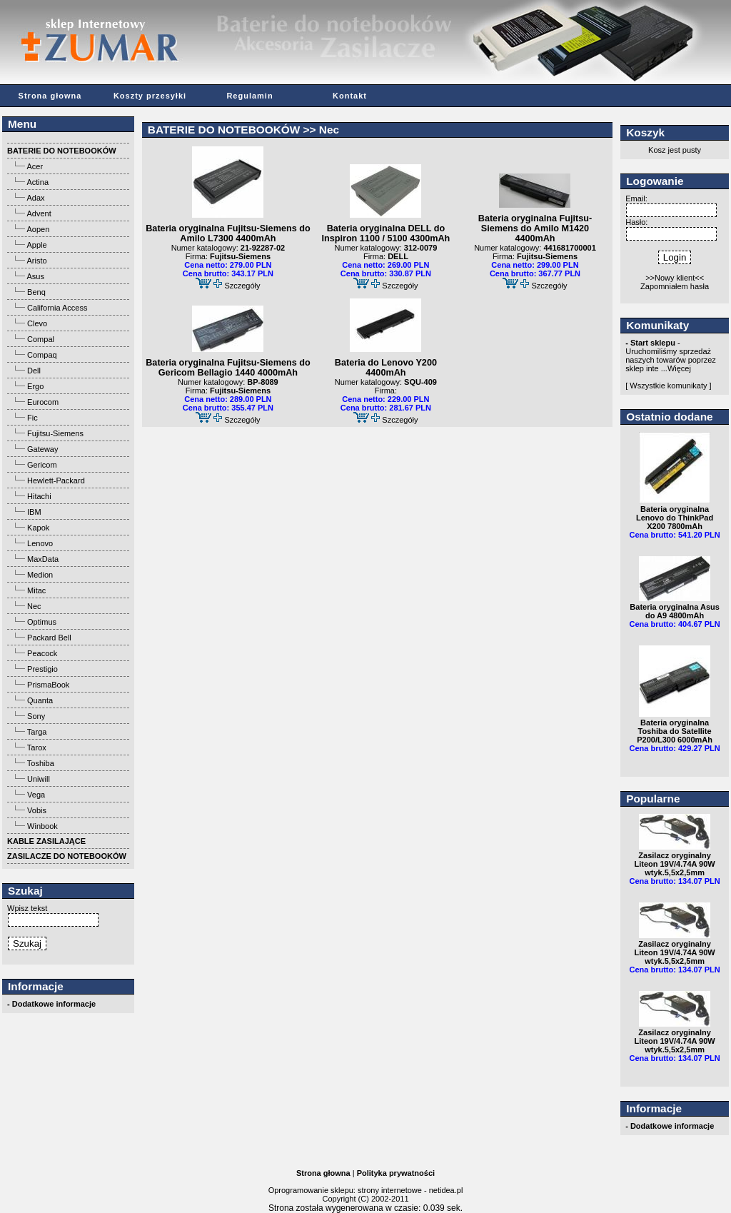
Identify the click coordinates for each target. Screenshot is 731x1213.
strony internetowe (390, 1190)
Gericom (42, 464)
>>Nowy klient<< (674, 277)
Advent (38, 213)
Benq (36, 292)
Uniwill (38, 779)
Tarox (36, 747)
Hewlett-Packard (56, 480)
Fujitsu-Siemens (55, 433)
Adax (35, 197)
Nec (34, 606)
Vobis (36, 810)
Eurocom (43, 402)
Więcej (679, 368)
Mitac (36, 590)
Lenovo (40, 543)
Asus (35, 276)
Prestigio (42, 669)
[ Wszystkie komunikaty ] (668, 385)
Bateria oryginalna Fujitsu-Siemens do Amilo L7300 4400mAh (228, 233)
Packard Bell (49, 637)
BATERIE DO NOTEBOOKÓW (224, 130)
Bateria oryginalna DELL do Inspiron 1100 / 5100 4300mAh (385, 233)
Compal (40, 339)
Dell (34, 370)
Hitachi (39, 496)
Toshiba (40, 763)
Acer (34, 166)
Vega (36, 794)
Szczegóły (242, 285)
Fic (32, 417)
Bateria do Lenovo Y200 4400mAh (386, 368)
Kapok (38, 527)
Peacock (42, 653)
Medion (40, 574)
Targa (37, 732)
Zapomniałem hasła (674, 286)
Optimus (41, 622)
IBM (34, 512)
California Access (57, 307)
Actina (37, 182)
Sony (36, 716)
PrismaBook (48, 684)
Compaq (42, 355)
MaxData (43, 559)
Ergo (35, 386)
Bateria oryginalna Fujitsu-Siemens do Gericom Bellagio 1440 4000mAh (228, 368)
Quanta (40, 700)
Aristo (36, 260)
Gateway (42, 449)
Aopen (37, 229)
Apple (36, 245)
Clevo (37, 323)
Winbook (42, 826)
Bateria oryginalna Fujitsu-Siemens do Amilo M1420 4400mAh (535, 228)
